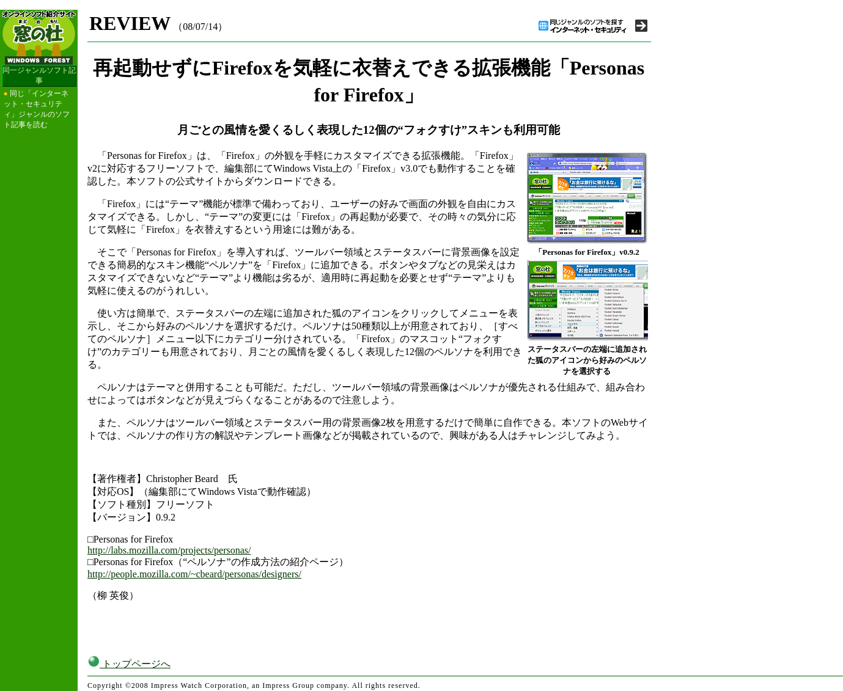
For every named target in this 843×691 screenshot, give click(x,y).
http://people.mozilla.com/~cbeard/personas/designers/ (194, 574)
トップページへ (129, 664)
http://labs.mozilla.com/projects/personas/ (169, 550)
